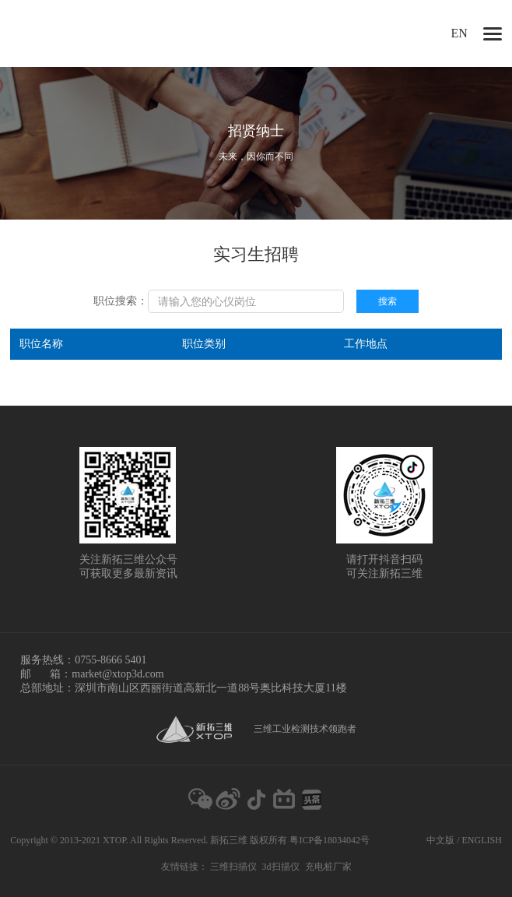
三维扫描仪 (233, 866)
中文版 (440, 840)
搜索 (387, 301)
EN (459, 33)
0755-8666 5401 (110, 660)
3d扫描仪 (281, 866)
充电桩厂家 (328, 866)
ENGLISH (482, 840)
